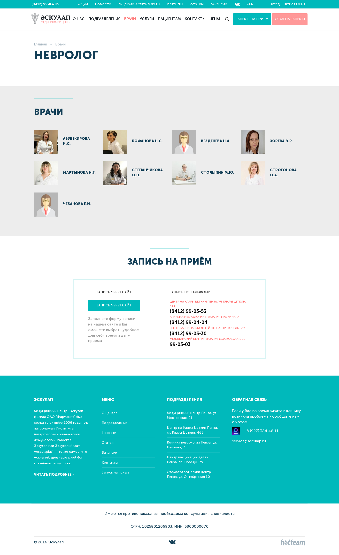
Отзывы (197, 4)
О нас (79, 19)
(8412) (45, 4)
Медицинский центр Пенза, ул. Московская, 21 (192, 415)
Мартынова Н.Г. (79, 172)
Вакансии (219, 4)
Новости (103, 4)
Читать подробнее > (54, 475)
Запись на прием (252, 19)
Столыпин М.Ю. (217, 172)
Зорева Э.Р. (281, 141)
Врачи (130, 19)
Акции (83, 4)
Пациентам (169, 19)
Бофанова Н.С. (147, 141)
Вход (275, 4)
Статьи (108, 443)
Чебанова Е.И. (77, 204)
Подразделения (104, 19)
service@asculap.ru (249, 441)
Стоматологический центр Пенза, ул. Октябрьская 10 (189, 474)
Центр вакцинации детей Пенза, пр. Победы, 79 (187, 459)
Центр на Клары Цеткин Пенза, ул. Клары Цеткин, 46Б (192, 430)
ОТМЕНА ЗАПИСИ (290, 19)
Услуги (147, 19)
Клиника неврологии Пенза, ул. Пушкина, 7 (192, 444)
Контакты (195, 19)
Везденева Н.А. (216, 141)
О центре (109, 413)
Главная (40, 44)
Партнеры (175, 4)
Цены (214, 19)
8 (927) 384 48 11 (263, 431)
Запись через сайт (114, 305)
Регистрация (295, 4)
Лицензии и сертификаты (139, 4)
